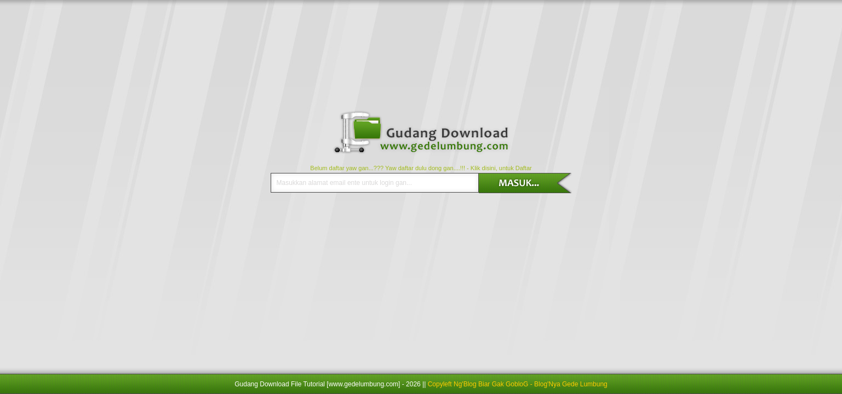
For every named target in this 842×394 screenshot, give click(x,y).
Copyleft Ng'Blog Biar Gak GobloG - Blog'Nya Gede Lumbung (518, 384)
